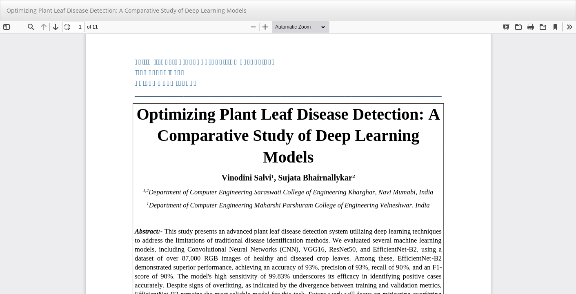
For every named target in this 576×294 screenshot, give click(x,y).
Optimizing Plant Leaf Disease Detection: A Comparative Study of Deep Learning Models (127, 10)
